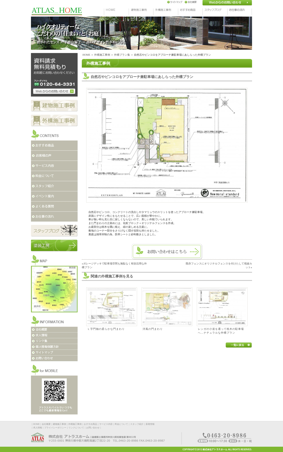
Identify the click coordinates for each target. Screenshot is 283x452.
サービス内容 (106, 424)
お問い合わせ (92, 427)
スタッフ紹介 (136, 424)
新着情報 (150, 424)
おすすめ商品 (90, 424)
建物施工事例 (59, 424)
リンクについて (76, 427)
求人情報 (37, 427)
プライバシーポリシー (55, 427)
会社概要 (46, 424)
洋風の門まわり (153, 328)
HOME (86, 54)
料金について (121, 424)
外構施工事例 (102, 54)
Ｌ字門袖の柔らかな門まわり (106, 328)
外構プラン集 (122, 54)
